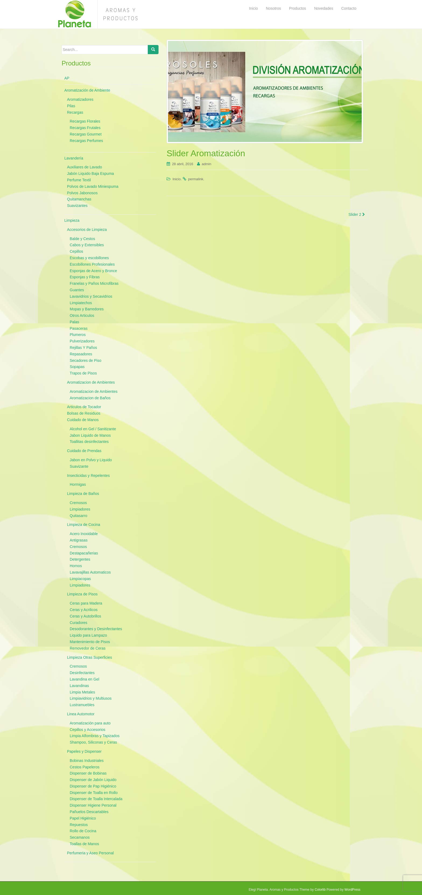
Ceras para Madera (86, 603)
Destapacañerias (84, 553)
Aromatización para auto (90, 723)
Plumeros (78, 334)
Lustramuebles (82, 705)
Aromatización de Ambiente (87, 90)
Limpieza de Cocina (83, 524)
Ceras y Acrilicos (83, 610)
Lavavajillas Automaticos (90, 572)
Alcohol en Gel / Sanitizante (93, 429)
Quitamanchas (79, 199)
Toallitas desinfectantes (89, 441)
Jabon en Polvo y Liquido (91, 460)
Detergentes (80, 559)
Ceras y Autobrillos (85, 616)
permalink (195, 179)
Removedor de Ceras (87, 648)
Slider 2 (357, 214)
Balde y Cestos (82, 239)
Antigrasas (78, 540)
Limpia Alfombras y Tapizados (94, 736)
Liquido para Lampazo (88, 635)
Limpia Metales (82, 692)
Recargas (75, 112)
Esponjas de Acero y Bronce (93, 271)
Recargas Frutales (85, 128)
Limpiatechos (81, 303)
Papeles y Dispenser (84, 751)
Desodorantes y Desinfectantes (96, 629)
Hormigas (78, 484)
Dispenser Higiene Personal (93, 805)
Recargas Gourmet (85, 134)
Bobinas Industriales (87, 760)
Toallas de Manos (84, 844)
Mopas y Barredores (87, 309)
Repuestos (79, 825)
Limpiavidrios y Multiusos (91, 698)
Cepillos (76, 251)
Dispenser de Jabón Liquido (93, 780)
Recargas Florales (85, 121)
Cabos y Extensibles (87, 245)
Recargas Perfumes (86, 140)
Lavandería (73, 158)
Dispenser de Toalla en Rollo (94, 792)
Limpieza (71, 220)
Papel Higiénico (83, 818)
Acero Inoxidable (84, 534)
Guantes (77, 290)
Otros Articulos (82, 315)
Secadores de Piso (85, 360)
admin (206, 164)
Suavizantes (77, 205)
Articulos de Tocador (84, 407)
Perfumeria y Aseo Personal (90, 853)
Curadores (78, 622)
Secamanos (80, 837)
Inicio (177, 179)
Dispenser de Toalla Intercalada (96, 799)
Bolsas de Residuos (83, 413)
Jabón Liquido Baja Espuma (90, 173)
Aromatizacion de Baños (90, 398)
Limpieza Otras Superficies (89, 657)
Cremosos (78, 503)
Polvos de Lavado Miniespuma (92, 186)
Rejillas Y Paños (83, 347)
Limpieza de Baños (83, 493)
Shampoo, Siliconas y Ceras (93, 742)
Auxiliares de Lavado (84, 167)
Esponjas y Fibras (85, 277)
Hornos (76, 566)
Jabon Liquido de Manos (90, 435)
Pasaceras (78, 328)
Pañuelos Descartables (89, 812)
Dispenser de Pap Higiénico (93, 786)
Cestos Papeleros (85, 767)
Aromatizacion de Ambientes (91, 382)
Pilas (71, 106)
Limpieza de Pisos (82, 594)
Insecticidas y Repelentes (88, 475)
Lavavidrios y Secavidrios (91, 296)
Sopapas (77, 367)
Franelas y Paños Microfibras (94, 283)
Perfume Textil (79, 180)
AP (66, 78)
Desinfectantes (82, 673)
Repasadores (81, 354)
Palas (74, 322)
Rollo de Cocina (83, 831)
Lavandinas (79, 686)
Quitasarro (78, 516)
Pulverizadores (82, 341)
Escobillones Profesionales (92, 264)
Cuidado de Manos (83, 420)
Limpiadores (80, 509)
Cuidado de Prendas (84, 451)
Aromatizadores (80, 99)
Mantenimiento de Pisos (90, 642)
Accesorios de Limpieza (87, 229)
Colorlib (320, 889)
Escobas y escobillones (89, 258)
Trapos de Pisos (83, 373)
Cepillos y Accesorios (87, 729)
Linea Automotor (80, 714)
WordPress (352, 889)
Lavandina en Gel (84, 679)
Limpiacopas (80, 579)
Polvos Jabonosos (82, 193)
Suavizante (79, 466)
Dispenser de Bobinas (88, 773)
